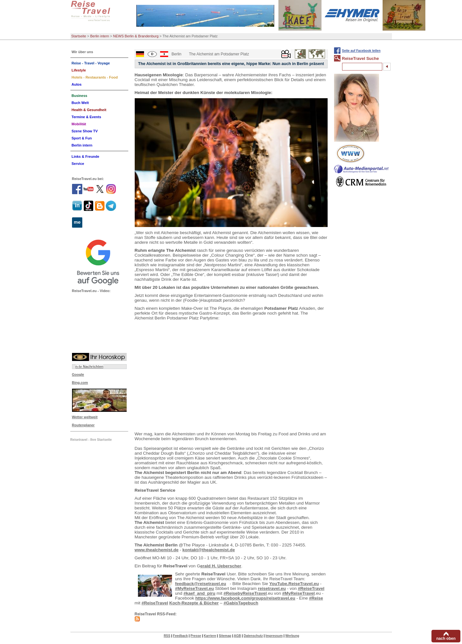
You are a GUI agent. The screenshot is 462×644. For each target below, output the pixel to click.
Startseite (78, 36)
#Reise (316, 598)
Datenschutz (253, 636)
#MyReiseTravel (298, 593)
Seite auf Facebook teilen (361, 50)
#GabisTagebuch (240, 603)
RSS (167, 636)
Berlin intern (99, 36)
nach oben (446, 638)
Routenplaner (83, 425)
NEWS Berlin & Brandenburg (136, 36)
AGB (237, 636)
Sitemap (225, 636)
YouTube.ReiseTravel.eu (294, 583)
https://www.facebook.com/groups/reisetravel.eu (245, 598)
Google (78, 374)
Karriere (210, 636)
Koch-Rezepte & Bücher (194, 603)
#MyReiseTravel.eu (194, 588)
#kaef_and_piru (199, 593)
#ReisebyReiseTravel (245, 593)
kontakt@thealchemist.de (208, 549)
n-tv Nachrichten (90, 366)
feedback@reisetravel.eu (200, 583)
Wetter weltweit (85, 417)
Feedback (180, 636)
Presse (196, 636)
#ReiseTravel (311, 588)
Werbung (292, 636)
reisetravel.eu (272, 588)
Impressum (274, 636)
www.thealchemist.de (157, 549)
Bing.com (80, 382)
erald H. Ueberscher (220, 566)
